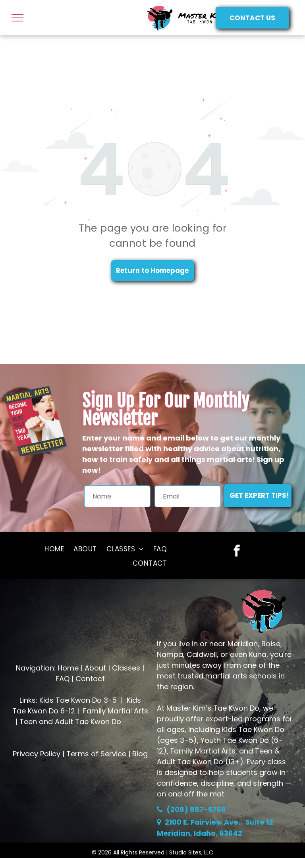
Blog (140, 754)
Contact (90, 679)
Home (68, 668)
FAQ (62, 679)
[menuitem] (54, 549)
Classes (126, 668)
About (95, 668)
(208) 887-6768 (196, 809)
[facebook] (236, 552)
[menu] (17, 18)
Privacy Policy (36, 754)
